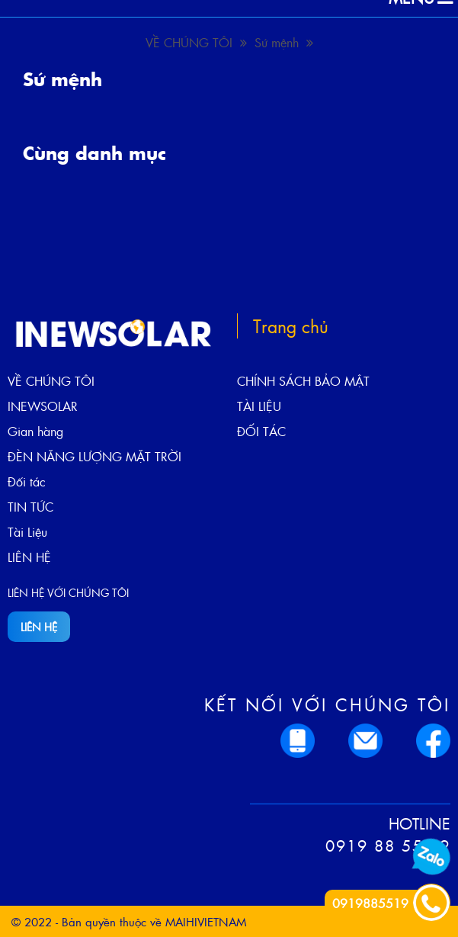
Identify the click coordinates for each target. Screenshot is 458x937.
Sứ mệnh (284, 42)
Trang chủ (290, 326)
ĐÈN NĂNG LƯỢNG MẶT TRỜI (94, 456)
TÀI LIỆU (259, 406)
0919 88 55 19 (387, 845)
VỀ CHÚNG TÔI (196, 42)
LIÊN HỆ (29, 557)
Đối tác (27, 481)
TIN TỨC (30, 506)
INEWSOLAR (43, 406)
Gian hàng (35, 431)
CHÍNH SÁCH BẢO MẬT (303, 381)
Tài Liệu (27, 532)
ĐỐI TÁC (261, 431)
